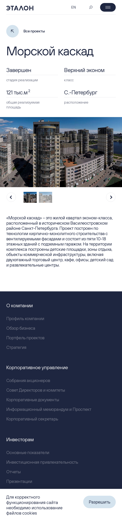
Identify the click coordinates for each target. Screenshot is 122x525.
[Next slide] (110, 197)
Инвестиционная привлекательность (42, 462)
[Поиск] (91, 7)
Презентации (19, 481)
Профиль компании (25, 318)
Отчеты (13, 471)
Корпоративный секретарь (32, 418)
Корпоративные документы (32, 399)
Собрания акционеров (28, 380)
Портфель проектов (25, 337)
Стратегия (16, 347)
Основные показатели (27, 452)
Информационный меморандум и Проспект (48, 409)
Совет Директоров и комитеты (35, 390)
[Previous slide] (11, 197)
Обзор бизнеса (20, 328)
